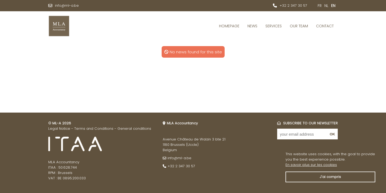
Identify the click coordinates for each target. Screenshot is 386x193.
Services (273, 26)
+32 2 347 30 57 (293, 5)
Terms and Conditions (93, 128)
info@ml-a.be (67, 5)
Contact (325, 26)
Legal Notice (59, 128)
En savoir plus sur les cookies (311, 164)
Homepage (229, 26)
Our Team (299, 26)
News (252, 26)
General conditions (134, 128)
